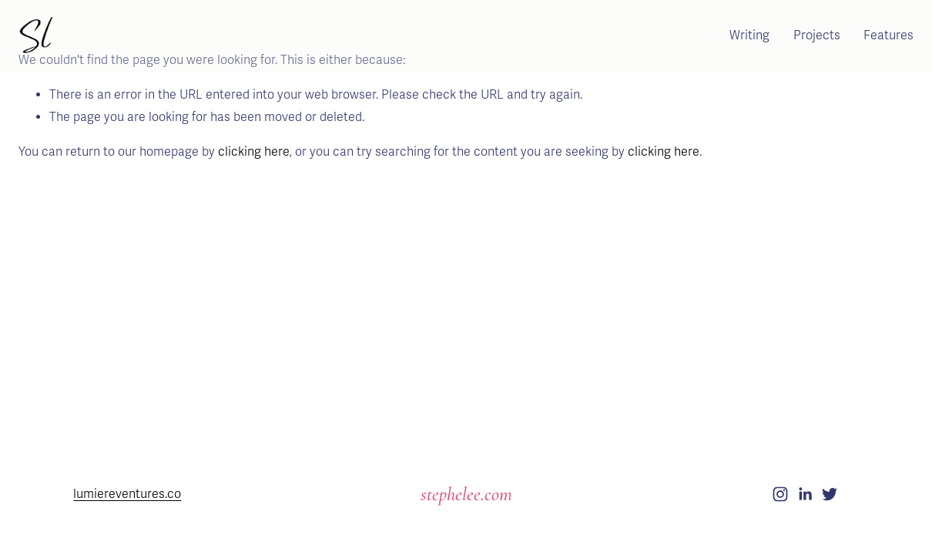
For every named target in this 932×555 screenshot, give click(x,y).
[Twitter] (829, 494)
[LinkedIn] (805, 494)
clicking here (254, 152)
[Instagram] (780, 494)
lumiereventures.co (127, 494)
